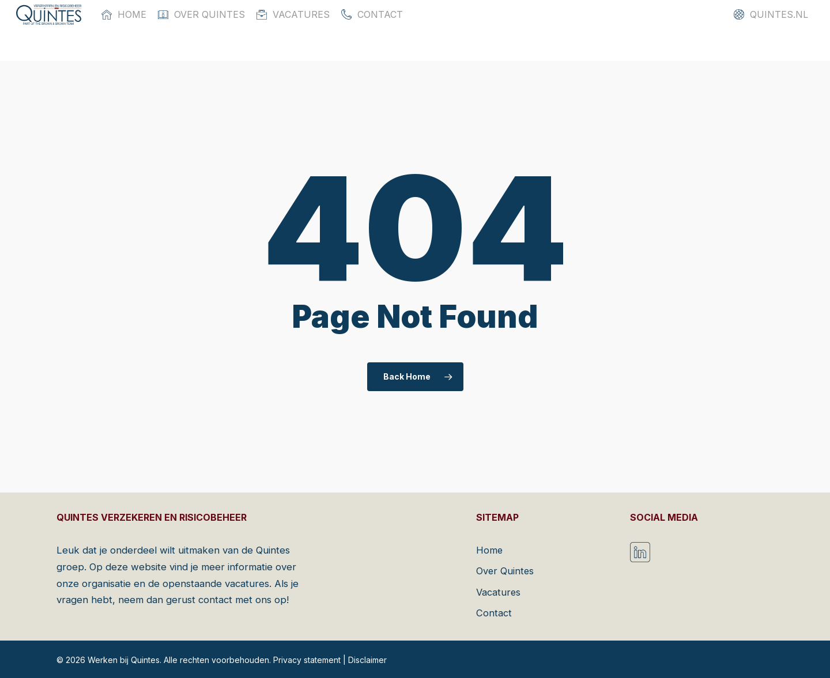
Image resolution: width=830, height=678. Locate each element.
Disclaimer (367, 660)
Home (489, 549)
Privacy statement (307, 660)
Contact (494, 612)
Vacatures (499, 591)
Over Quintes (505, 570)
